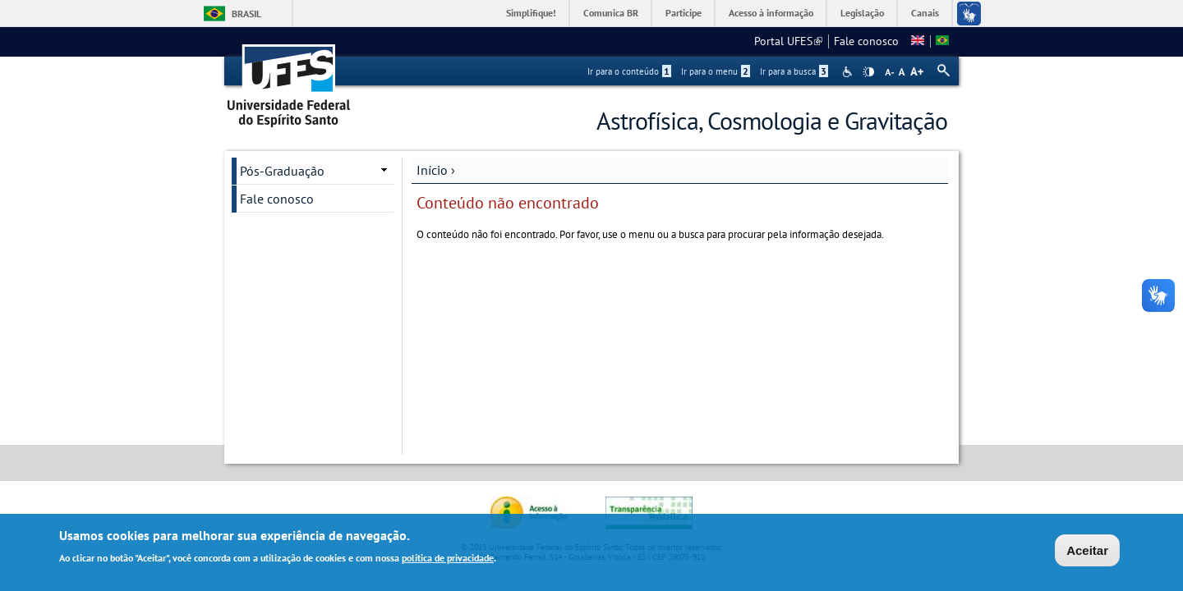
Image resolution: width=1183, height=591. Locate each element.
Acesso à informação (771, 13)
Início (432, 170)
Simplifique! (531, 13)
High (868, 72)
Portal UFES (788, 41)
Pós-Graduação (282, 171)
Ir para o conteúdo (629, 71)
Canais (925, 13)
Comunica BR (610, 13)
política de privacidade (448, 558)
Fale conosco (866, 41)
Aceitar (1087, 552)
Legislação (862, 13)
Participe (683, 13)
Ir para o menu (715, 71)
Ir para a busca (794, 71)
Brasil (246, 13)
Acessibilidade (849, 71)
